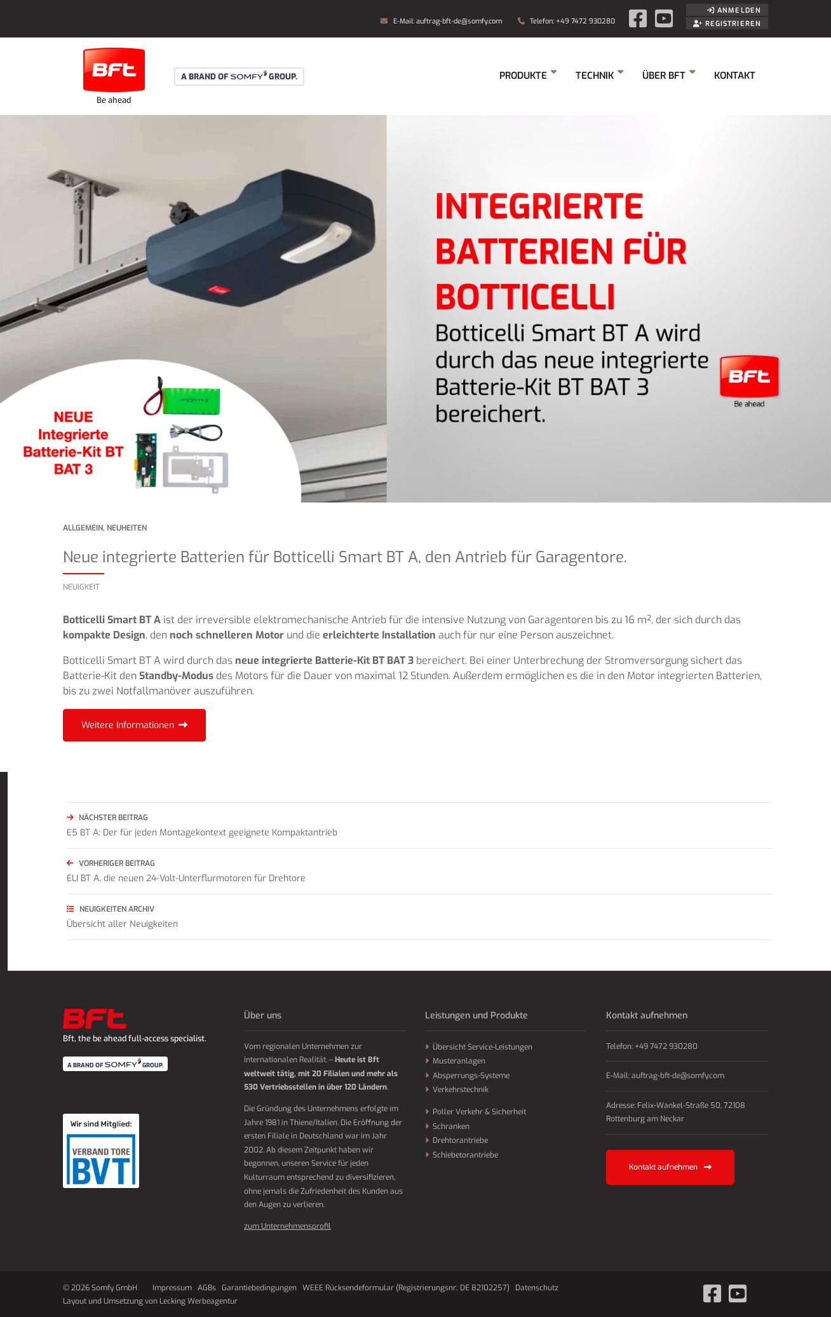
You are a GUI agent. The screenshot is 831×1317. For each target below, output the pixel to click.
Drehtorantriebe (460, 1140)
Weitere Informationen (127, 725)
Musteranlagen (459, 1061)
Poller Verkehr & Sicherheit (479, 1112)
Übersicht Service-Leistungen (482, 1047)
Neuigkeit (81, 587)
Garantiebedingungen (259, 1288)
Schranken (451, 1126)
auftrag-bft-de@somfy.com (459, 21)
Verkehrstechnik (461, 1089)
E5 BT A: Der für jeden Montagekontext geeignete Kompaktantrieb (419, 824)
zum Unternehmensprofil (287, 1226)
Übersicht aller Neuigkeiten (419, 916)
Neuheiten (127, 528)
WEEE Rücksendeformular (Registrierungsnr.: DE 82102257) (406, 1288)
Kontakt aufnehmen (670, 1167)
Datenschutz (536, 1288)
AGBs (207, 1288)
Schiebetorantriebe (465, 1155)
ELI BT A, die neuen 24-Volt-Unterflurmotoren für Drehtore (419, 870)
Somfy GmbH (114, 76)
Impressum (172, 1288)
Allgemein (83, 528)
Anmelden (734, 10)
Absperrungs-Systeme (471, 1075)
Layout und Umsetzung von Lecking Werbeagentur (150, 1301)
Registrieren (727, 24)
